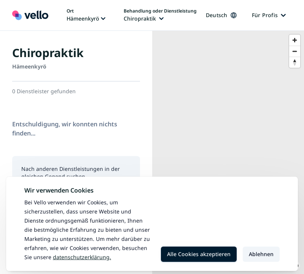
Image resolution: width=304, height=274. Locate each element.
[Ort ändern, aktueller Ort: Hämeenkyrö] (85, 15)
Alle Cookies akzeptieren (199, 254)
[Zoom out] (294, 51)
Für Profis (269, 15)
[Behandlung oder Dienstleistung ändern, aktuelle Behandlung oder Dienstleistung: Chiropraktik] (160, 15)
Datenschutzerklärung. (82, 257)
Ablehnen (261, 254)
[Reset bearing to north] (294, 62)
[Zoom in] (294, 40)
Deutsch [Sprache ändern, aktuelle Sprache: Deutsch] (221, 15)
